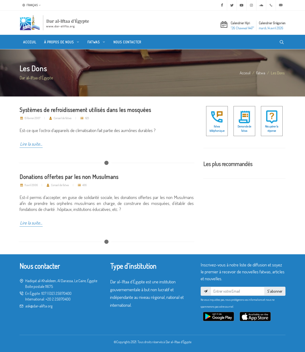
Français (31, 5)
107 (43, 293)
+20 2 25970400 (58, 299)
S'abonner (274, 291)
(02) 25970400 (59, 293)
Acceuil (245, 72)
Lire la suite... (31, 144)
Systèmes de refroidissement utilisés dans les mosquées (85, 109)
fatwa (260, 72)
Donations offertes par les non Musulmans (69, 176)
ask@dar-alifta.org (38, 306)
